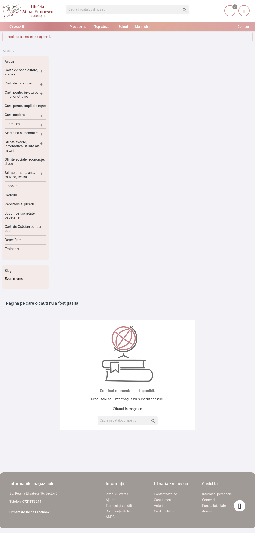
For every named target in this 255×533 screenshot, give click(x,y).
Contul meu (162, 500)
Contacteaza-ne (165, 494)
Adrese (207, 511)
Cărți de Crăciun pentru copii (23, 229)
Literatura (12, 124)
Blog (8, 271)
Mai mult (141, 27)
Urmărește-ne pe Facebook (29, 512)
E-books (11, 186)
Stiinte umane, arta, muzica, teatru (20, 175)
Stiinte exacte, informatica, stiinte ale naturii (22, 146)
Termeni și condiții (119, 505)
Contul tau (211, 483)
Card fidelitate (164, 511)
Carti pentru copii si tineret (25, 106)
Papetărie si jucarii (19, 204)
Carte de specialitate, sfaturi (21, 72)
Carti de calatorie (18, 83)
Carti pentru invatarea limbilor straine (22, 94)
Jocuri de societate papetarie (20, 215)
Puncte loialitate (214, 505)
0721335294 (31, 501)
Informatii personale (217, 494)
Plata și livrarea (117, 494)
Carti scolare (15, 115)
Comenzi (208, 500)
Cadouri (11, 195)
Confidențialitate (118, 511)
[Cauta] (127, 9)
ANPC (110, 517)
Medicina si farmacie (21, 133)
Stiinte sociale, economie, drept (25, 161)
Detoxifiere (13, 240)
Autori (158, 505)
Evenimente (14, 279)
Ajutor (110, 500)
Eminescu (12, 249)
